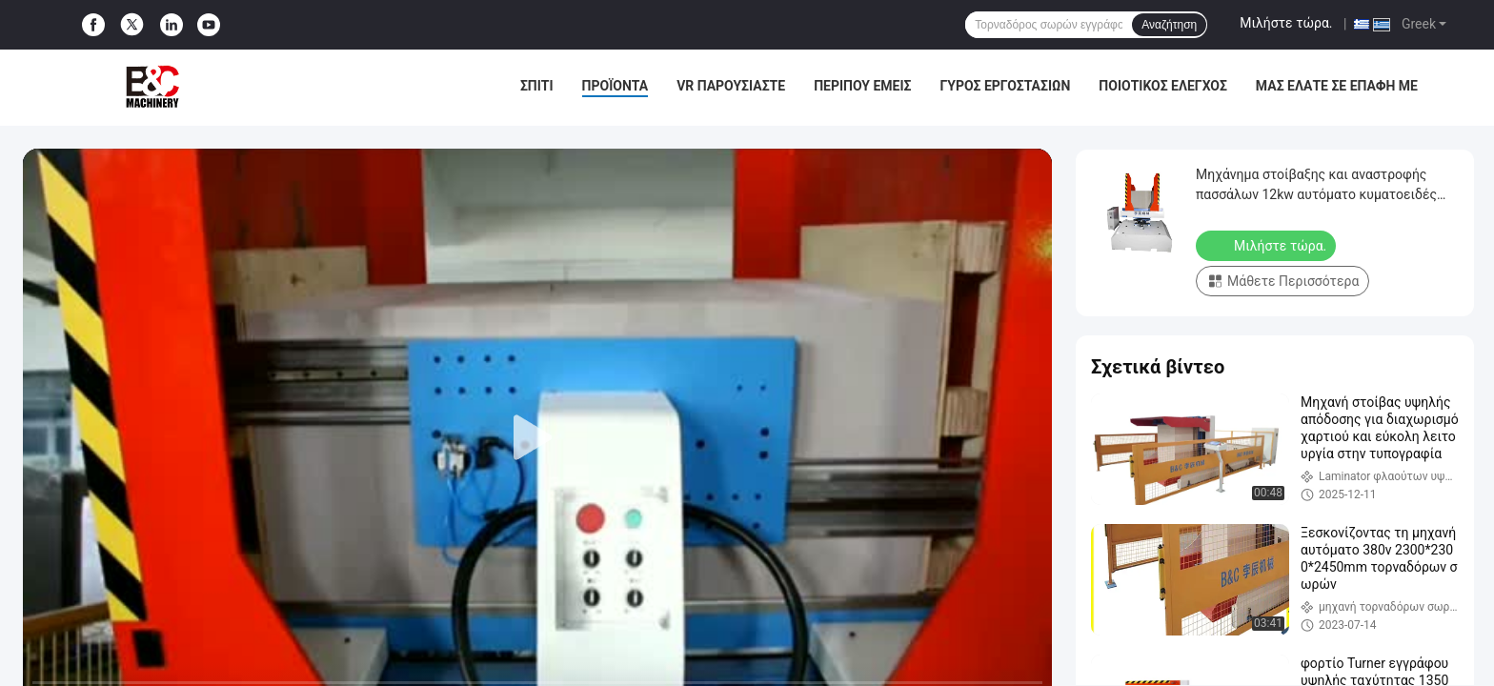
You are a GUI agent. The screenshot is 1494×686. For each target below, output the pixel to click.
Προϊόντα (615, 85)
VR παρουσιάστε (730, 85)
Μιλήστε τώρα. (1286, 22)
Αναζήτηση (1169, 24)
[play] (537, 438)
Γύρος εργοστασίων (1004, 85)
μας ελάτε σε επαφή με (1337, 85)
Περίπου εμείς (862, 85)
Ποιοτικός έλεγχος (1163, 85)
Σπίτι (537, 85)
